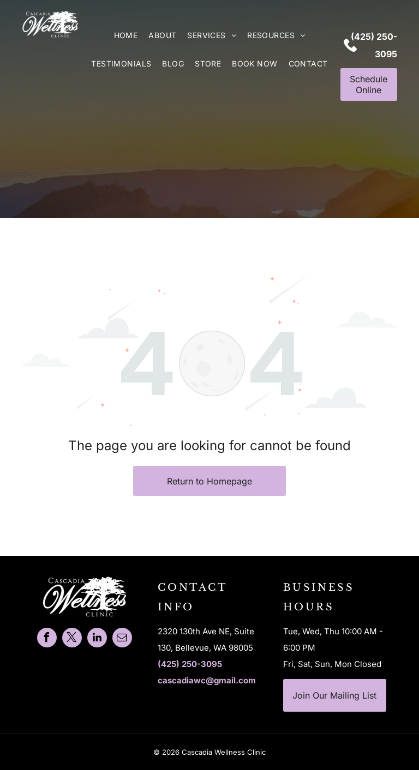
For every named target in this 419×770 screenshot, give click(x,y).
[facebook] (47, 639)
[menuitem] (126, 35)
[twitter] (72, 639)
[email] (122, 639)
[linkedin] (97, 639)
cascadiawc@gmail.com (207, 680)
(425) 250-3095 (190, 664)
